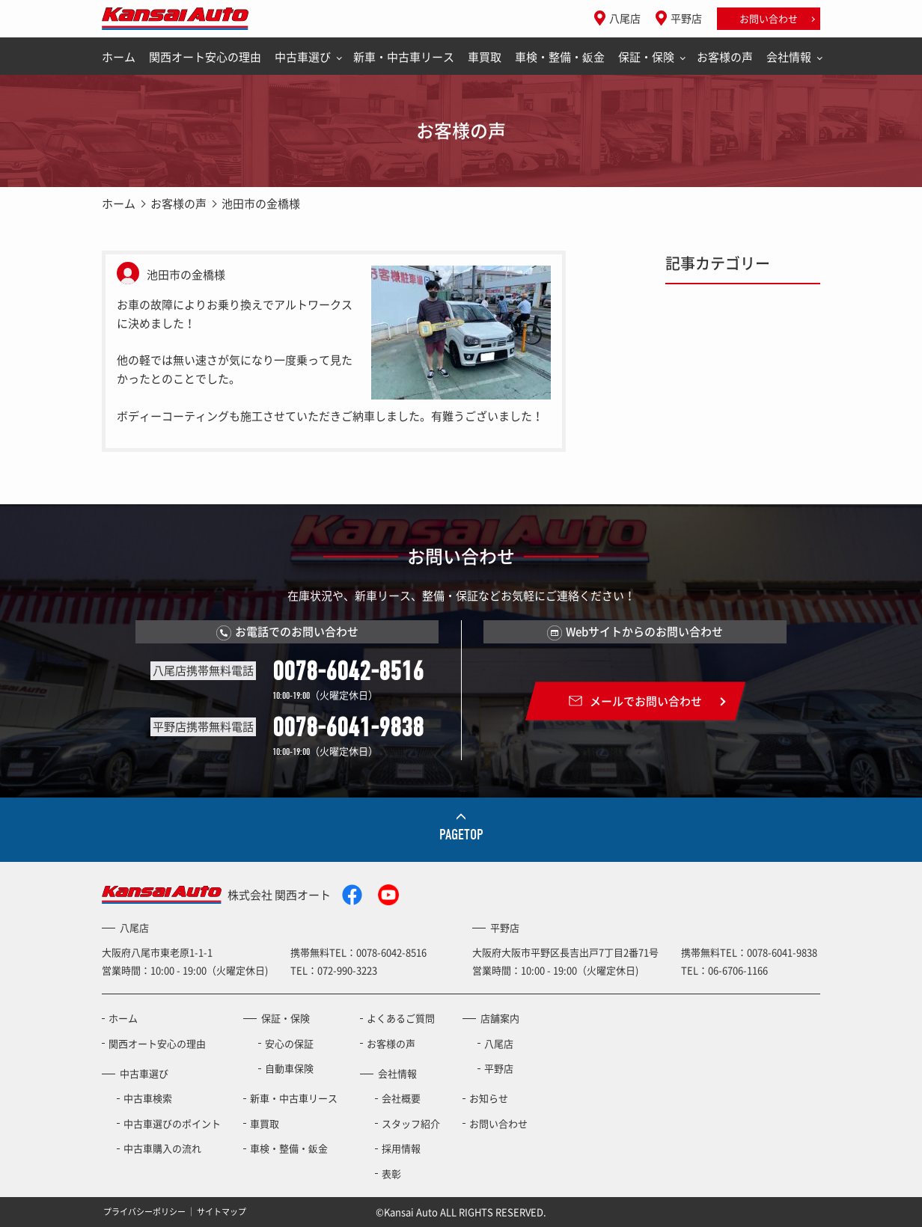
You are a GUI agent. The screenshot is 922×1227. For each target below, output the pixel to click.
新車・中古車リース (403, 57)
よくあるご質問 (401, 1018)
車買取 (484, 57)
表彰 (391, 1173)
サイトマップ (221, 1211)
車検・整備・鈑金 (560, 57)
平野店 (686, 17)
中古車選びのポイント (172, 1123)
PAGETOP (461, 834)
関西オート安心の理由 (205, 57)
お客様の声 (725, 57)
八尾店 (625, 17)
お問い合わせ (768, 18)
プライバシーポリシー (144, 1211)
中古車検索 (147, 1098)
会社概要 (401, 1098)
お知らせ (488, 1098)
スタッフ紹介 (411, 1123)
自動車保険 (289, 1068)
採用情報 (401, 1148)
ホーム (118, 57)
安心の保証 (289, 1043)
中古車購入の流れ (162, 1148)
